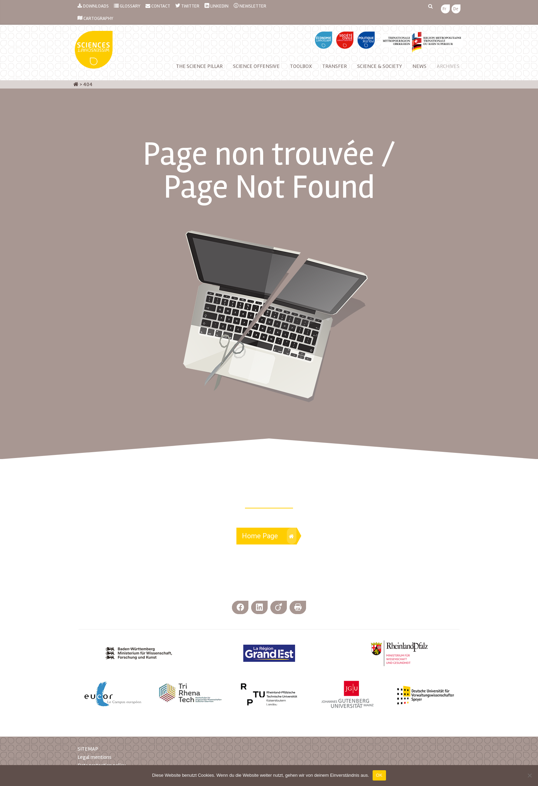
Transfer (334, 66)
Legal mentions (95, 757)
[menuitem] (444, 9)
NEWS (419, 66)
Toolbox (301, 66)
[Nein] (529, 775)
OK (379, 775)
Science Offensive (256, 66)
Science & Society (379, 66)
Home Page (269, 536)
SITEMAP (88, 749)
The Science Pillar (199, 66)
